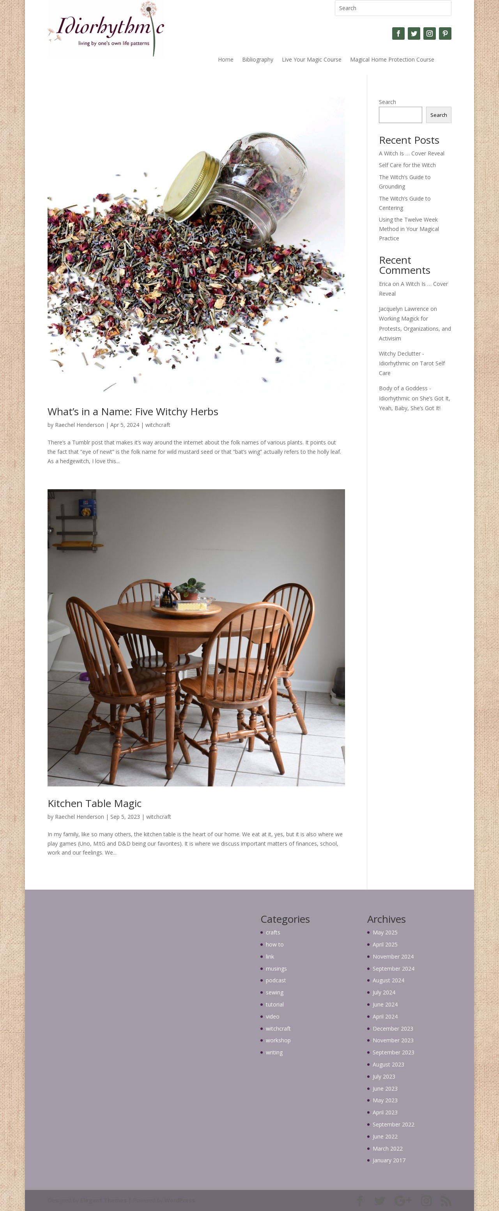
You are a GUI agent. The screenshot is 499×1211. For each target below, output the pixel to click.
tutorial (275, 1004)
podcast (276, 980)
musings (276, 968)
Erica (385, 283)
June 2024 (385, 1004)
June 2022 (385, 1136)
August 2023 (388, 1064)
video (273, 1016)
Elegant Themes (103, 1200)
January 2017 (389, 1160)
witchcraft (157, 424)
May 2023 (385, 1100)
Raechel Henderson (79, 424)
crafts (273, 932)
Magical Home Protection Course (392, 60)
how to (275, 944)
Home (226, 60)
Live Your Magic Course (312, 60)
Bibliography (257, 60)
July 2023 (384, 1076)
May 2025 (385, 932)
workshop (278, 1040)
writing (274, 1052)
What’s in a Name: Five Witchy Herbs (133, 411)
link (270, 956)
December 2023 (393, 1028)
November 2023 (393, 1040)
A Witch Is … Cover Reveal (411, 153)
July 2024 (384, 992)
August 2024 (388, 980)
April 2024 (385, 1016)
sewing (274, 992)
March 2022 (388, 1148)
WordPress (180, 1200)
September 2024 (393, 968)
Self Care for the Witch (407, 165)
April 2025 (385, 944)
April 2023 (385, 1112)
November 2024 (393, 956)
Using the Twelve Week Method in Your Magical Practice (409, 229)
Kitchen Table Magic (95, 803)
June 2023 (385, 1088)
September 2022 (393, 1124)
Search (387, 102)
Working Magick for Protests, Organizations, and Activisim (415, 328)
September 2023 (393, 1052)
